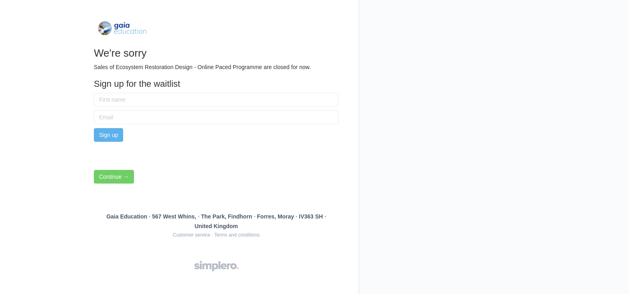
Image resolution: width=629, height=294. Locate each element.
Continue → (114, 177)
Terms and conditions (237, 235)
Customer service (191, 235)
